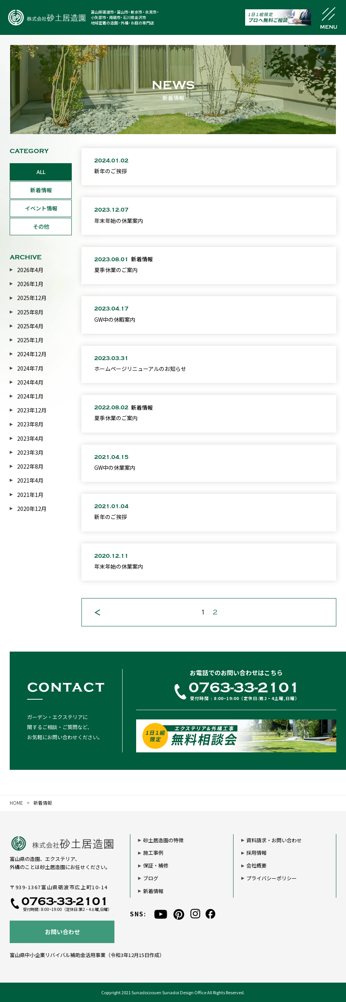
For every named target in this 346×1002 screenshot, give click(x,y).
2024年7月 (30, 368)
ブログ (150, 878)
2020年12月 (32, 508)
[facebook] (210, 914)
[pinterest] (179, 914)
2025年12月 (32, 298)
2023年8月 (30, 424)
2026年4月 (30, 270)
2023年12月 (32, 410)
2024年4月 (30, 382)
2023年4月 (30, 438)
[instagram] (195, 914)
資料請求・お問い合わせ (274, 840)
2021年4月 (30, 480)
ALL (40, 172)
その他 (41, 226)
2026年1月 (30, 284)
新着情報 (41, 190)
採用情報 (256, 852)
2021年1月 (30, 494)
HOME (16, 802)
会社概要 (256, 865)
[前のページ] (97, 612)
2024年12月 (32, 354)
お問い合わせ (62, 932)
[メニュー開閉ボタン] (328, 17)
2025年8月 (30, 312)
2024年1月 (30, 396)
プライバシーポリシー (271, 878)
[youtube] (161, 914)
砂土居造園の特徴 (163, 840)
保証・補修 (155, 865)
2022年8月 (30, 466)
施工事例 (153, 852)
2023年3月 (30, 452)
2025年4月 (30, 326)
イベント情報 (41, 208)
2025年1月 (30, 340)
